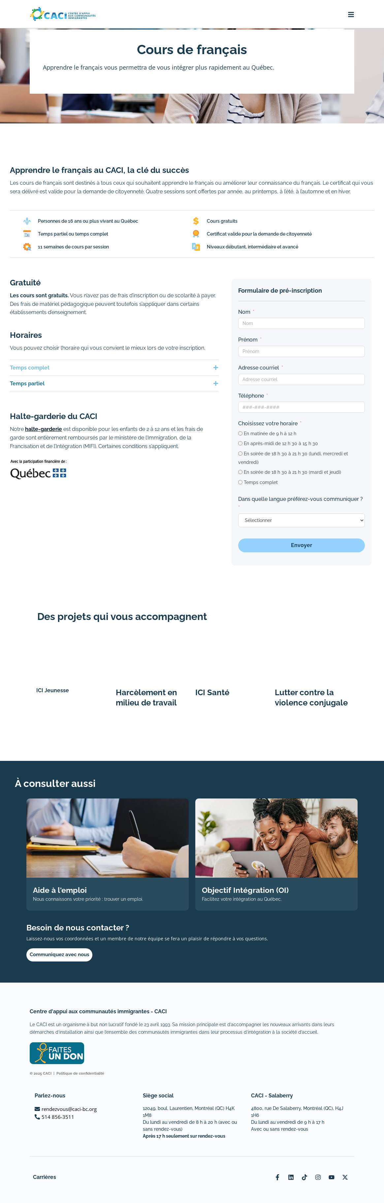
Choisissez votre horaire (268, 423)
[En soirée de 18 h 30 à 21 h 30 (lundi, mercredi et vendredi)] (240, 453)
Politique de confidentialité (80, 1073)
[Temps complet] (240, 482)
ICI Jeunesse (52, 690)
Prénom (248, 340)
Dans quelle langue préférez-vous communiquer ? (300, 499)
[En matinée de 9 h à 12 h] (240, 433)
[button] (114, 367)
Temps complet (29, 368)
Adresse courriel (258, 368)
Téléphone (251, 396)
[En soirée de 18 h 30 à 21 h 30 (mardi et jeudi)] (240, 472)
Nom (244, 312)
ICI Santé (212, 692)
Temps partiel (27, 383)
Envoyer (301, 545)
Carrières (44, 1177)
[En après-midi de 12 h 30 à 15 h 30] (240, 443)
